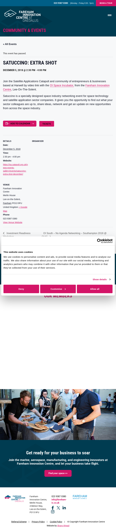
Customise (58, 288)
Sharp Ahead (63, 525)
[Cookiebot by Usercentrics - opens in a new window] (99, 241)
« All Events (10, 44)
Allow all (94, 288)
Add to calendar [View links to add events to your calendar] (20, 123)
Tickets (46, 123)
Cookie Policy (56, 521)
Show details (100, 279)
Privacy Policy (38, 521)
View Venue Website (12, 222)
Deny (21, 288)
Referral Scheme (19, 521)
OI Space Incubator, (62, 85)
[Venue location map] (48, 200)
